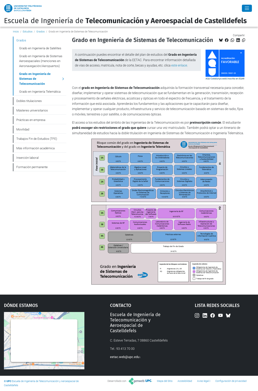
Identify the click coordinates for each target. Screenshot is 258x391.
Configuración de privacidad (231, 381)
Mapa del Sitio (165, 381)
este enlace (179, 65)
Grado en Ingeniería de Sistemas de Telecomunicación (35, 78)
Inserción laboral (27, 157)
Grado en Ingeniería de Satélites (40, 48)
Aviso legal (203, 381)
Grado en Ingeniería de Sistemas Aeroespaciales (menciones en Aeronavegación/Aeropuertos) (40, 61)
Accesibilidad (185, 381)
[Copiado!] (243, 40)
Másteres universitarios (32, 110)
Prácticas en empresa (30, 120)
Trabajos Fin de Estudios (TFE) (36, 138)
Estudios (27, 31)
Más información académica (35, 148)
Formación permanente (32, 167)
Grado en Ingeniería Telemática (40, 91)
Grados (40, 31)
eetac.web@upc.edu (124, 357)
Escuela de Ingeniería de (125, 20)
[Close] (247, 8)
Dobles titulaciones (29, 101)
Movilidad (22, 129)
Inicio (16, 31)
